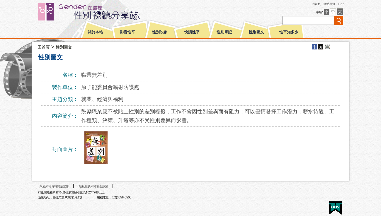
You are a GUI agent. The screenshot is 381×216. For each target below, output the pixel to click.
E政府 (335, 208)
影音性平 (127, 32)
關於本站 (95, 32)
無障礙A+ (313, 205)
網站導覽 (329, 4)
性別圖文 (256, 32)
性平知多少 (288, 32)
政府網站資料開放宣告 (54, 186)
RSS (341, 4)
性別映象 (159, 32)
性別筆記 (224, 32)
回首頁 (316, 4)
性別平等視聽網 (100, 11)
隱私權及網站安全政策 (93, 186)
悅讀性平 (192, 32)
